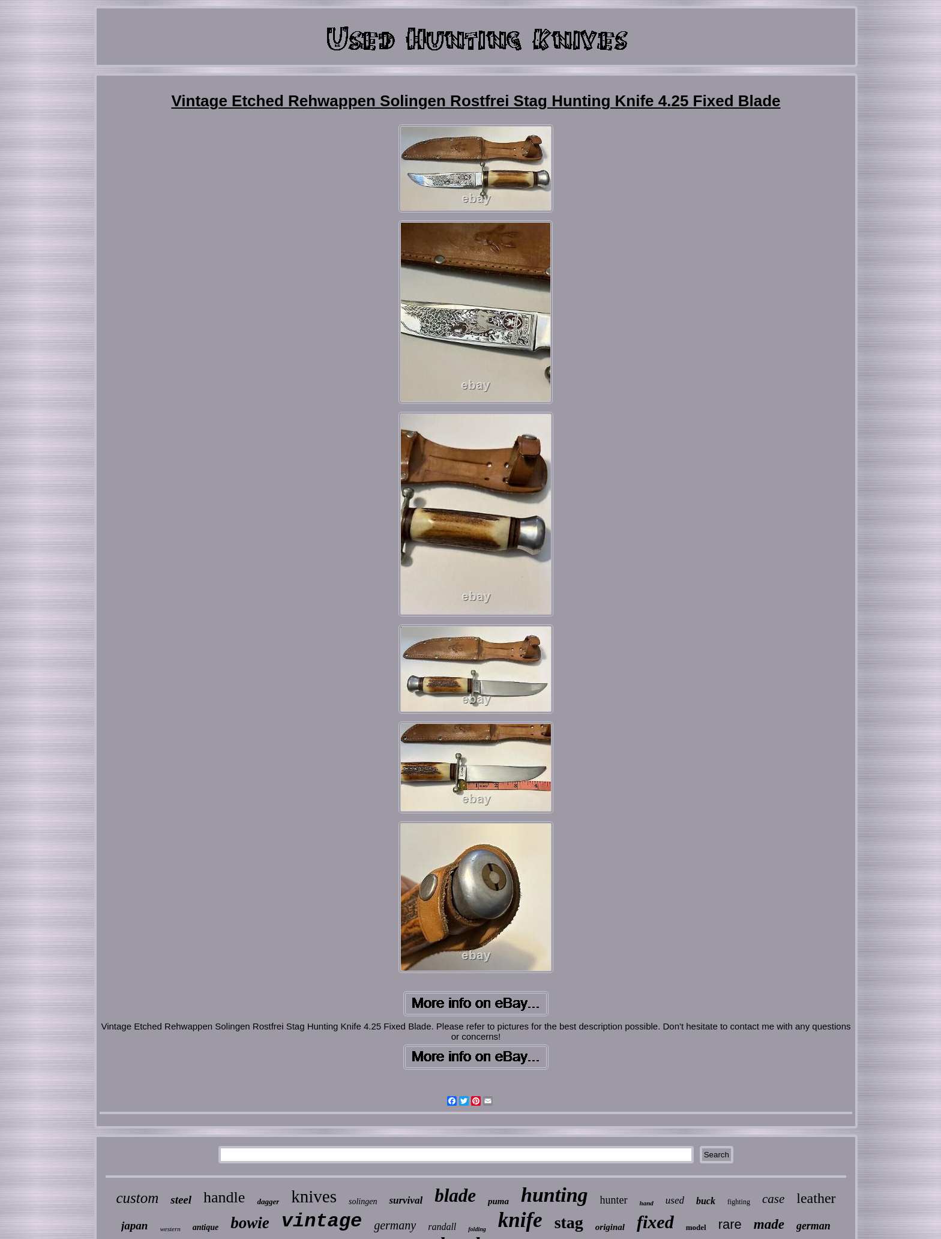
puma (498, 1201)
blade (455, 1195)
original (610, 1227)
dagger (268, 1201)
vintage (321, 1221)
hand (647, 1203)
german (813, 1226)
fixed (655, 1222)
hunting (554, 1195)
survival (405, 1200)
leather (815, 1198)
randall (442, 1227)
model (696, 1227)
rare (730, 1224)
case (773, 1199)
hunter (614, 1200)
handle (224, 1197)
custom (137, 1198)
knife (520, 1220)
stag (569, 1222)
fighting (738, 1202)
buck (705, 1201)
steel (180, 1199)
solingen (363, 1201)
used (675, 1200)
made (769, 1224)
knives (314, 1196)
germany (395, 1225)
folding (477, 1229)
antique (206, 1227)
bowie (249, 1223)
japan (134, 1225)
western (170, 1228)
